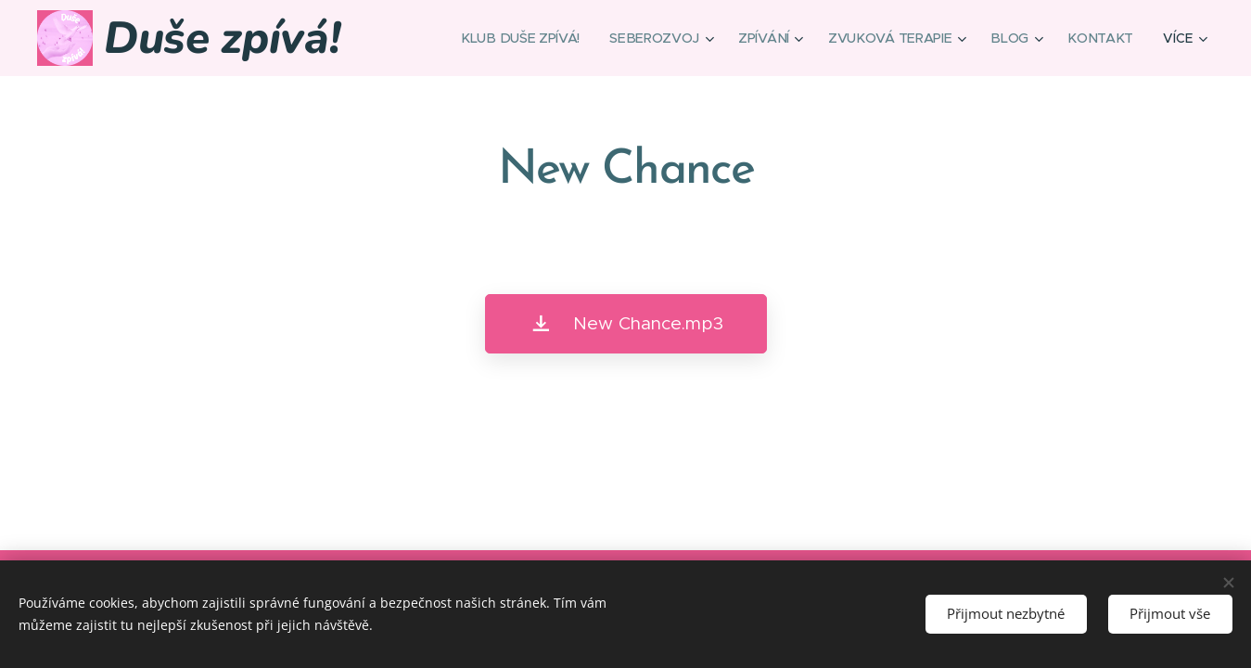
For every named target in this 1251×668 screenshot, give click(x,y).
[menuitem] (527, 38)
